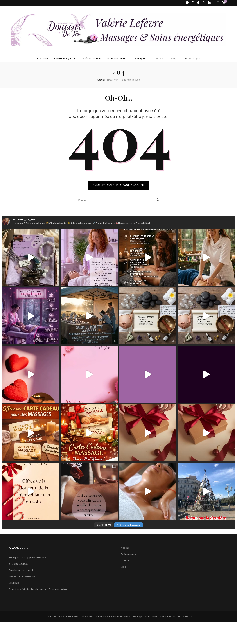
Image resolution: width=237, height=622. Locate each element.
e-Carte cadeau (116, 58)
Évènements (90, 58)
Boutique (139, 58)
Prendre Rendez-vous (22, 576)
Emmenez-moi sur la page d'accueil (118, 185)
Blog (173, 58)
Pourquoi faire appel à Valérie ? (27, 557)
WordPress (186, 616)
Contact (158, 58)
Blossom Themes (157, 616)
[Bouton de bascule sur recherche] (218, 3)
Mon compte (192, 58)
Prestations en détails (22, 570)
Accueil (41, 58)
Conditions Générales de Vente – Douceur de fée (38, 589)
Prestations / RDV (64, 58)
